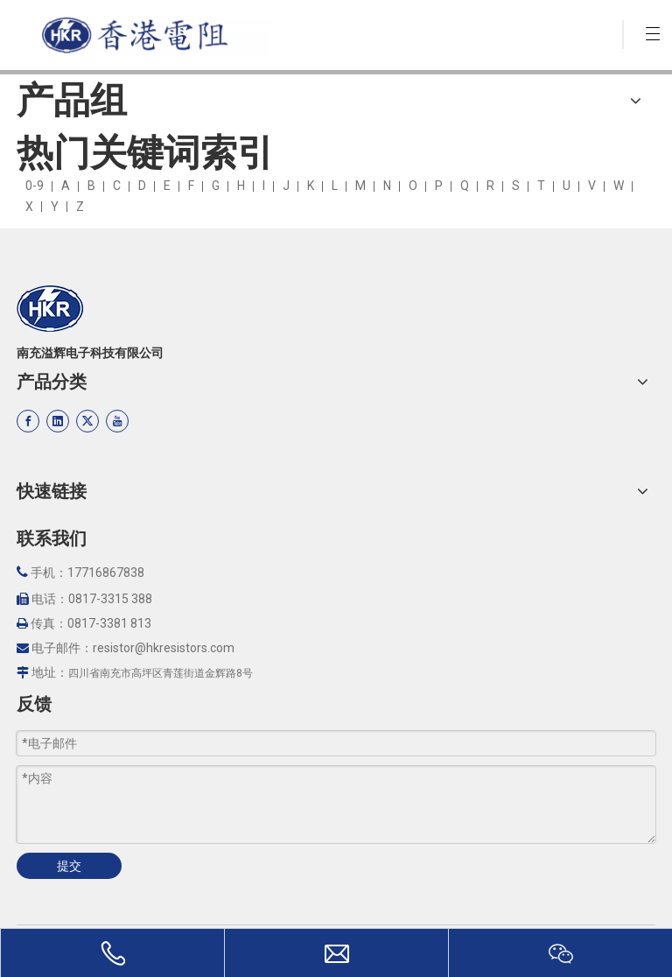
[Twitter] (87, 421)
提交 (69, 866)
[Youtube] (117, 421)
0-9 (34, 186)
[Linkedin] (57, 421)
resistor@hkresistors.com (163, 648)
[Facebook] (28, 421)
